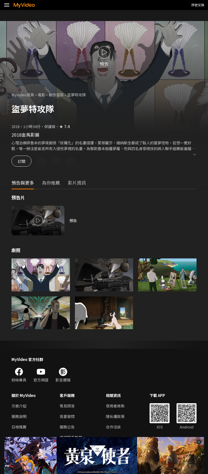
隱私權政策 (115, 416)
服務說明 (18, 416)
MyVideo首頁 (22, 94)
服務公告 (67, 426)
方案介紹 (18, 405)
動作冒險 (56, 94)
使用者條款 (115, 405)
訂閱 (21, 161)
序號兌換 (197, 5)
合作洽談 (113, 426)
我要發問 (67, 416)
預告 (73, 220)
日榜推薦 (18, 426)
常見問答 (67, 405)
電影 (41, 94)
